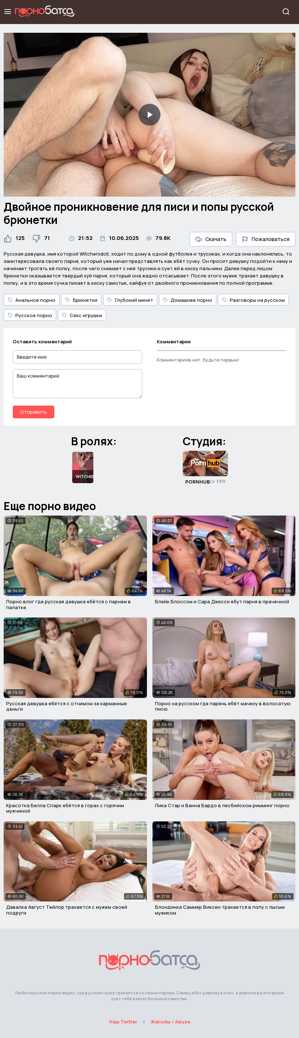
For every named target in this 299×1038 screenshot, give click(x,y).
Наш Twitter (123, 1021)
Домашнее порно (187, 300)
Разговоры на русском (253, 300)
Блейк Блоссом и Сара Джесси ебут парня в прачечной (222, 601)
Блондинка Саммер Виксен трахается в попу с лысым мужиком (220, 910)
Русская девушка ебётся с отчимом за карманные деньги (66, 706)
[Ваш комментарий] (77, 383)
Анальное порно (31, 300)
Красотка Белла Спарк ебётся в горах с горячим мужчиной (65, 808)
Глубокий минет (130, 300)
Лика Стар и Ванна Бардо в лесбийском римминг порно (222, 805)
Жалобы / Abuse (170, 1021)
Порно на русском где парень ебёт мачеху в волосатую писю (223, 706)
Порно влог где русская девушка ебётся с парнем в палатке (68, 604)
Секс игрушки (82, 315)
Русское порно (30, 315)
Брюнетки (81, 300)
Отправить (33, 412)
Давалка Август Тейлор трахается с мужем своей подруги (66, 910)
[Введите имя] (77, 357)
